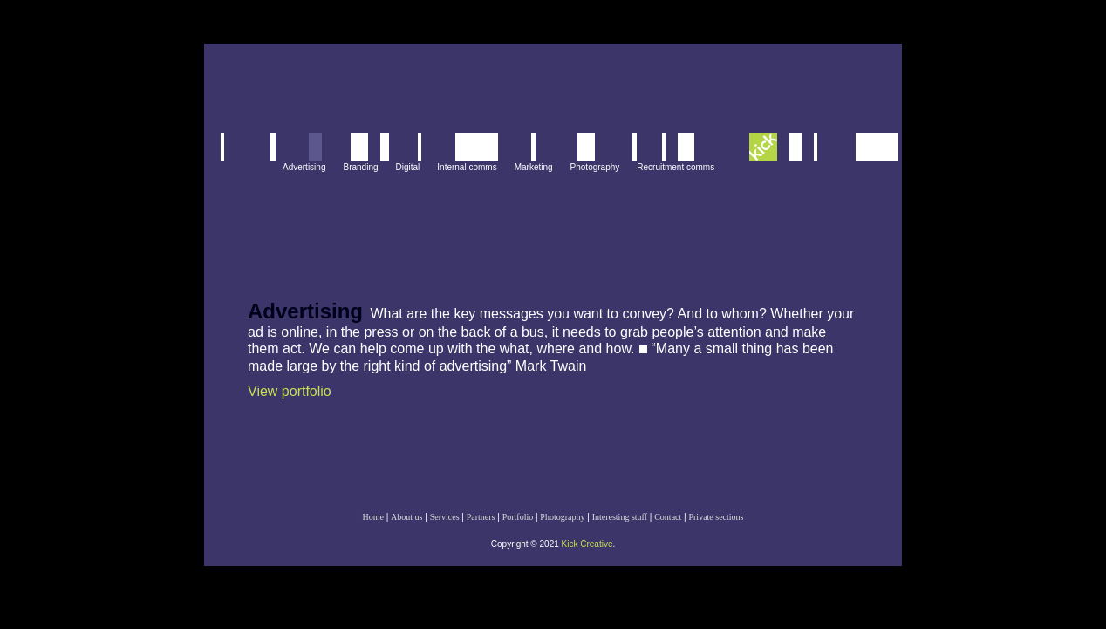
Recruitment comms (675, 167)
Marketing (534, 167)
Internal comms (466, 167)
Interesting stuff (619, 517)
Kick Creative (587, 544)
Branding (360, 167)
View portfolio (289, 391)
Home (372, 517)
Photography (595, 167)
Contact (667, 517)
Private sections (715, 517)
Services (445, 517)
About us (406, 517)
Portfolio (518, 517)
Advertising (304, 167)
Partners (481, 517)
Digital (408, 167)
